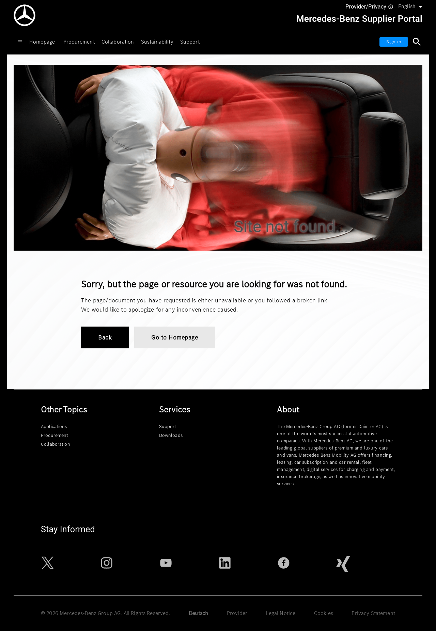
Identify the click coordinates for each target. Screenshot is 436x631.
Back (105, 337)
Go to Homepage (174, 337)
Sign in (393, 41)
